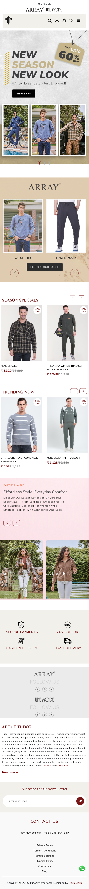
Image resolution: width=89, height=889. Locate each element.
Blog (44, 871)
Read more (10, 772)
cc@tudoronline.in (30, 833)
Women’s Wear (13, 496)
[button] (39, 163)
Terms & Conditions (44, 850)
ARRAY (47, 765)
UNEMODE (62, 765)
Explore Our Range (44, 279)
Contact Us (44, 821)
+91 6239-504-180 (56, 833)
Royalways (75, 883)
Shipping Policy (44, 861)
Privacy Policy (44, 845)
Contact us (44, 866)
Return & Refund (44, 856)
